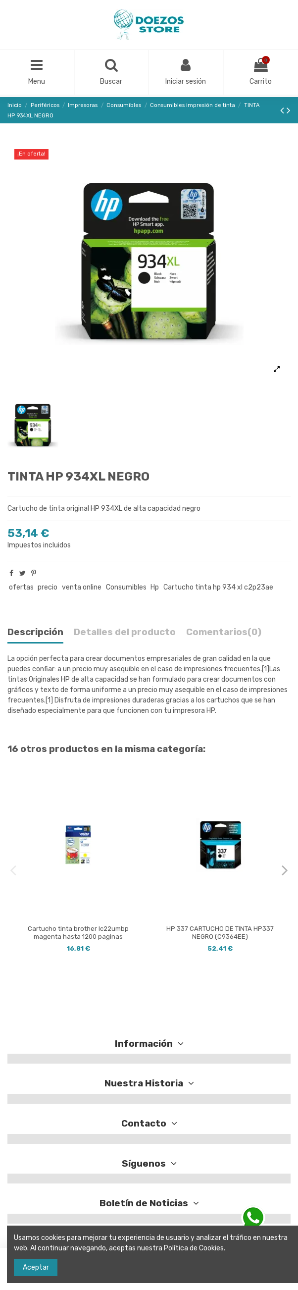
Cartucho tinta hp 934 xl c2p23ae (218, 587)
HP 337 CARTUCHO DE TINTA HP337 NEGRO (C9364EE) (220, 932)
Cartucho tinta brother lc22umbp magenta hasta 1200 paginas (78, 932)
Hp (154, 587)
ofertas (21, 587)
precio (47, 587)
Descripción (35, 632)
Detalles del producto (125, 632)
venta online (81, 587)
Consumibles (126, 587)
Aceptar (36, 1267)
